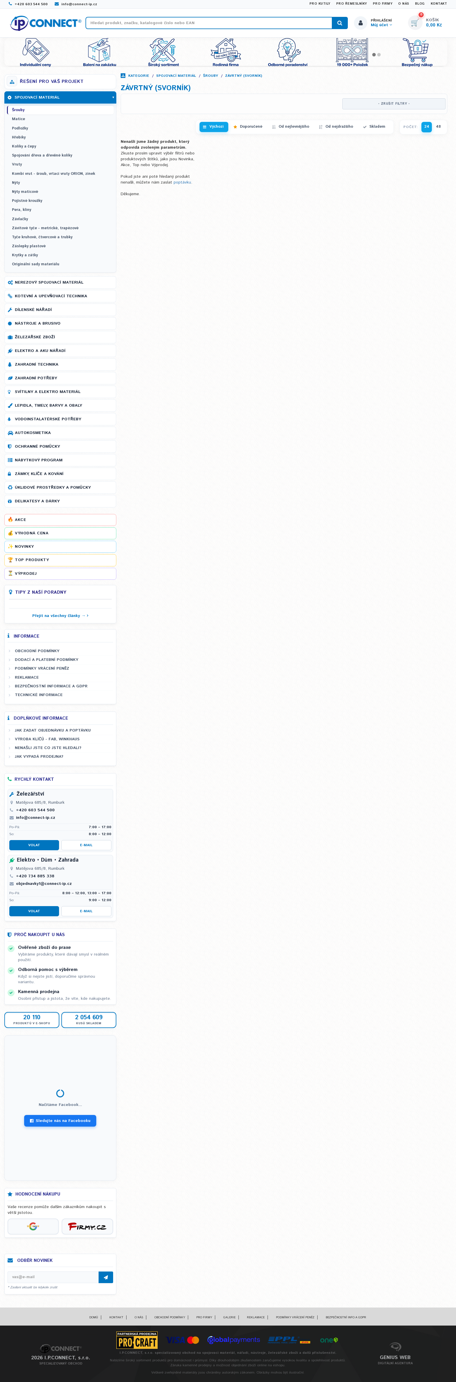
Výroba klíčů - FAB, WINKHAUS (47, 739)
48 (438, 126)
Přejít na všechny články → (59, 616)
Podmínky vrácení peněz (42, 668)
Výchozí (216, 126)
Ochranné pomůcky (37, 446)
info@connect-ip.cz (76, 4)
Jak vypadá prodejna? (39, 757)
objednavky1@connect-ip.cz (44, 884)
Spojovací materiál (176, 75)
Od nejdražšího (339, 126)
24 (426, 126)
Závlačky (20, 219)
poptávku (182, 182)
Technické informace (39, 695)
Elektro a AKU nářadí (40, 351)
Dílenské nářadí (33, 310)
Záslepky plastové (29, 246)
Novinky (24, 546)
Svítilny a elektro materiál (48, 392)
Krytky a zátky (25, 255)
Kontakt (439, 3)
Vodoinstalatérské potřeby (48, 419)
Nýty (16, 183)
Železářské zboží (35, 337)
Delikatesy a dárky (37, 501)
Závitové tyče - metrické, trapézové (45, 228)
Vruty (17, 164)
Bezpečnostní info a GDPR (346, 1317)
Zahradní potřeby (36, 378)
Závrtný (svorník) (243, 75)
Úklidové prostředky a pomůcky (53, 487)
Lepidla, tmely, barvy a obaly (48, 405)
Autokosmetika (33, 433)
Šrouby (210, 75)
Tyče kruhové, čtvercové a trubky (42, 237)
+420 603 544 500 (28, 4)
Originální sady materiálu (35, 264)
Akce (20, 520)
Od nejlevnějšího (294, 126)
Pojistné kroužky (27, 201)
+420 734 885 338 (35, 876)
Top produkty (32, 560)
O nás (403, 3)
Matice (18, 119)
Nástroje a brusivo (37, 323)
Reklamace (27, 677)
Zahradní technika (36, 364)
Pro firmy (383, 3)
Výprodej (26, 574)
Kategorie (138, 75)
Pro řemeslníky (351, 3)
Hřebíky (19, 137)
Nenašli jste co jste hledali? (48, 748)
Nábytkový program (39, 460)
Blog (420, 3)
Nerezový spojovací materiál (49, 282)
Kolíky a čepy (24, 146)
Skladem (377, 126)
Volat (34, 845)
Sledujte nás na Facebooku (60, 1121)
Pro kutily (319, 3)
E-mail (86, 845)
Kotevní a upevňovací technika (51, 296)
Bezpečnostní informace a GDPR (51, 686)
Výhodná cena (31, 533)
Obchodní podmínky (37, 651)
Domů (93, 1317)
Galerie (229, 1317)
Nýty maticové (25, 192)
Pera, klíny (21, 210)
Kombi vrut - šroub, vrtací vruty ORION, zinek (53, 174)
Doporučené (251, 126)
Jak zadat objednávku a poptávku (53, 730)
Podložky (20, 128)
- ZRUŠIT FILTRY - (394, 104)
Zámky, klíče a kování (39, 474)
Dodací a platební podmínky (46, 660)
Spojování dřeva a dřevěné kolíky (42, 155)
